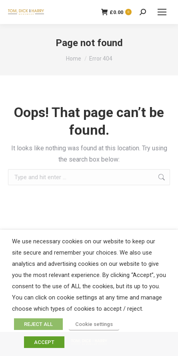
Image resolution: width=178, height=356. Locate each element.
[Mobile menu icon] (162, 12)
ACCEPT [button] (44, 342)
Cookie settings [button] (94, 324)
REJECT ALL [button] (38, 324)
